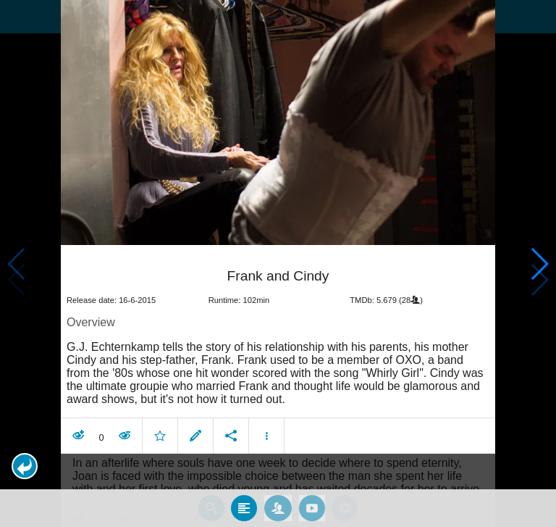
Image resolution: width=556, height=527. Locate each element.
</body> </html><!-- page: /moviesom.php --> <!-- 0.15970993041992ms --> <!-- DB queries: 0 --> (278, 263)
